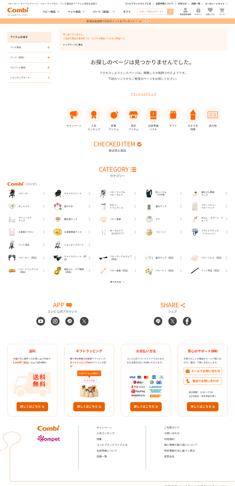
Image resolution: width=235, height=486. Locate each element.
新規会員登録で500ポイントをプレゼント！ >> (114, 21)
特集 (99, 439)
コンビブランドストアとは (138, 3)
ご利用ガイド (172, 427)
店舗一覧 (195, 3)
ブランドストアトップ (143, 94)
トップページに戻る (73, 44)
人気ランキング (106, 433)
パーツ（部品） (102, 11)
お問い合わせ (172, 433)
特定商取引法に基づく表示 (179, 450)
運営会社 (169, 456)
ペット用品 (74, 11)
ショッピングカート (20, 77)
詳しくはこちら (30, 406)
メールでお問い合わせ (205, 371)
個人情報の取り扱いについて (181, 444)
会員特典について (164, 3)
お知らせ (182, 3)
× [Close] (146, 21)
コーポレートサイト (215, 3)
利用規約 (169, 439)
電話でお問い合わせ (205, 381)
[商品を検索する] (152, 12)
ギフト (127, 11)
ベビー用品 (49, 11)
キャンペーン (104, 427)
